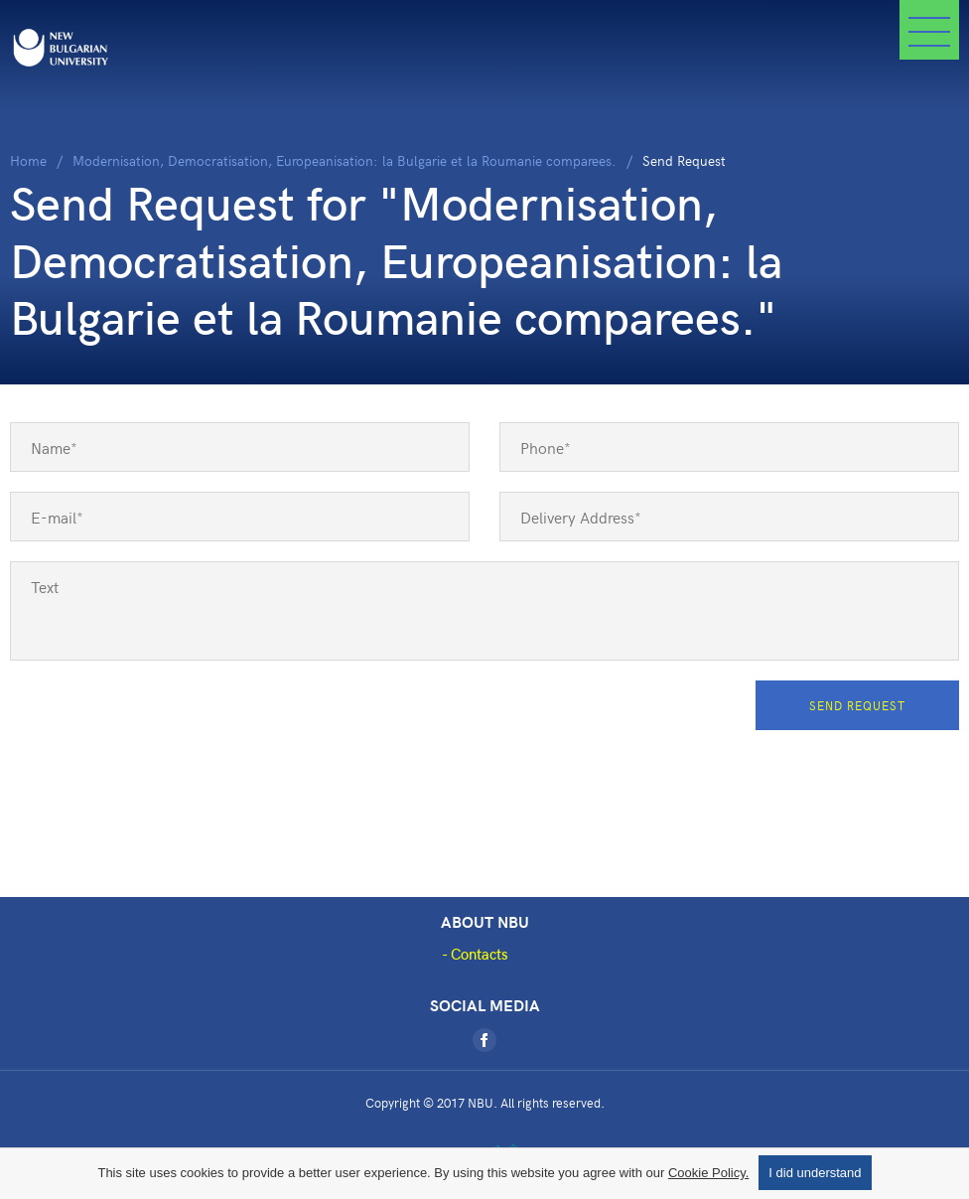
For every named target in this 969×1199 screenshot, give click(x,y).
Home (28, 160)
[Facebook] (484, 1040)
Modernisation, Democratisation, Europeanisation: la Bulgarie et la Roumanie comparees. (344, 160)
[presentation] (161, 719)
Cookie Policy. (708, 1172)
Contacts (479, 954)
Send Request (857, 705)
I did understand (814, 1172)
